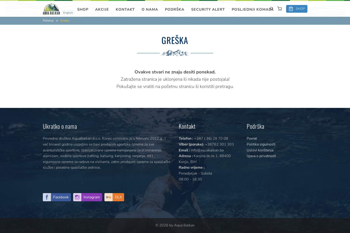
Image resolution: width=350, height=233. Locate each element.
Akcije (102, 9)
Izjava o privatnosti (261, 155)
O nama (150, 9)
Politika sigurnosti (261, 144)
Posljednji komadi (252, 9)
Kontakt (125, 9)
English (68, 13)
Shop (82, 9)
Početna (48, 20)
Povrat (252, 138)
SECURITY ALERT (208, 9)
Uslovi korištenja (260, 150)
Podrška (174, 9)
